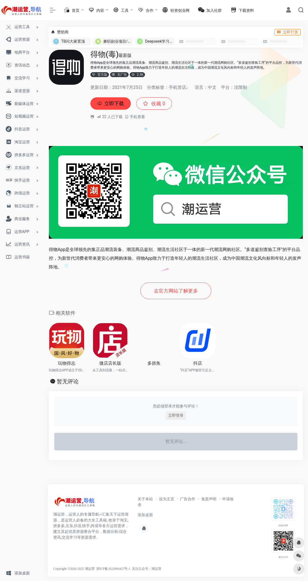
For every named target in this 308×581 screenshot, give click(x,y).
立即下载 (110, 103)
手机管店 (177, 87)
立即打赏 (287, 32)
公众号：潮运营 (149, 569)
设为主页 (166, 499)
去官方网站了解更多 (176, 291)
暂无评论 (68, 381)
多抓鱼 (154, 363)
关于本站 (145, 499)
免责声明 (209, 499)
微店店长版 (110, 363)
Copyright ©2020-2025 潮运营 (74, 569)
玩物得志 (66, 363)
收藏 (154, 103)
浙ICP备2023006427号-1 (113, 569)
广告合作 (187, 499)
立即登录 (175, 415)
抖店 (197, 363)
